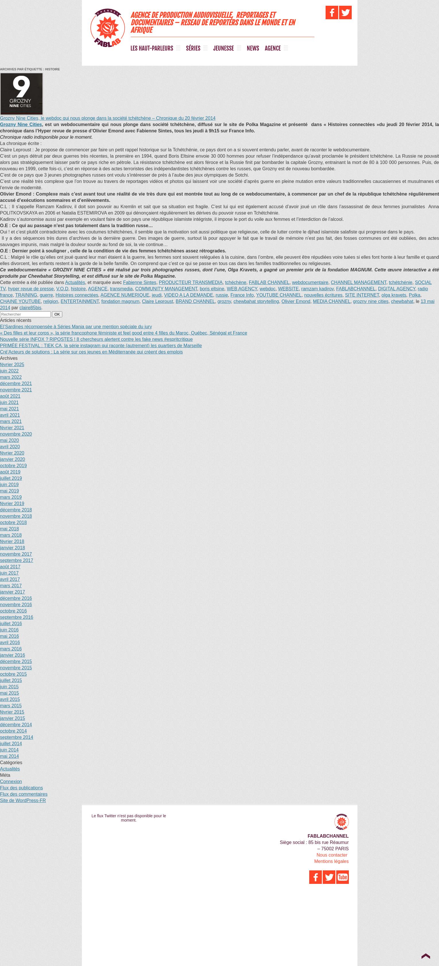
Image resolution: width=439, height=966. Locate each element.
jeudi (157, 295)
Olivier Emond (296, 301)
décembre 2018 (16, 509)
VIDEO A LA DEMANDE (188, 295)
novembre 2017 (16, 554)
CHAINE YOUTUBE (20, 301)
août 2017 (10, 566)
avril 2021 (10, 415)
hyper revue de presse (31, 288)
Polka (414, 295)
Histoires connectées (77, 295)
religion (50, 301)
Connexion (11, 781)
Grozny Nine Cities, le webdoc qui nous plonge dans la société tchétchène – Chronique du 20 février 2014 (108, 118)
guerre (46, 295)
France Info (242, 295)
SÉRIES (193, 48)
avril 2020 (10, 446)
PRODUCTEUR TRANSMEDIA (191, 282)
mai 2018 (9, 528)
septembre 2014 (16, 737)
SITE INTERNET (362, 295)
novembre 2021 (16, 389)
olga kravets (394, 295)
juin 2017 (9, 573)
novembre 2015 (16, 667)
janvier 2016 (12, 655)
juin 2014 (9, 749)
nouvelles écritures (323, 295)
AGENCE (273, 48)
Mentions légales (331, 861)
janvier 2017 (12, 592)
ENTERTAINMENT (80, 301)
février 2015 (12, 712)
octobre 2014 (13, 731)
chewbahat (402, 301)
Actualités (75, 282)
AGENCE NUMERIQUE (124, 295)
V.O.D (62, 288)
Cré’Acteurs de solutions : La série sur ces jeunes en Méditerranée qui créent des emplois (91, 351)
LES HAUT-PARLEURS (152, 48)
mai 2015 (9, 693)
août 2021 (10, 396)
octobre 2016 (13, 610)
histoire (78, 288)
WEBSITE (288, 288)
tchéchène (235, 282)
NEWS (253, 48)
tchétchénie (400, 282)
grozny (224, 301)
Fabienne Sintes (139, 282)
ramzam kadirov (317, 288)
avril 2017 (10, 579)
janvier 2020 (12, 459)
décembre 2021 (16, 383)
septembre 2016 (16, 617)
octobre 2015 (13, 674)
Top (425, 956)
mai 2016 (9, 636)
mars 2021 (11, 421)
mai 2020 (9, 440)
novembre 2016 (16, 604)
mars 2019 (11, 497)
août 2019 (10, 472)
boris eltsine (212, 288)
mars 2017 (11, 585)
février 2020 (12, 453)
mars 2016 (11, 648)
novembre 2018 (16, 516)
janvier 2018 (12, 547)
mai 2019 (9, 490)
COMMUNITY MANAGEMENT (166, 288)
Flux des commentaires (23, 794)
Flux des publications (21, 787)
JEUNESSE (223, 48)
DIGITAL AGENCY (396, 288)
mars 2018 (11, 535)
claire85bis (30, 307)
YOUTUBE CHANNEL (278, 295)
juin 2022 (9, 370)
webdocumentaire (310, 282)
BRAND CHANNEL (195, 301)
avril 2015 (10, 699)
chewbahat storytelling (256, 301)
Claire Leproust (157, 301)
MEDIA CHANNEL (332, 301)
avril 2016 (10, 642)
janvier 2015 (12, 718)
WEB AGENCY (242, 288)
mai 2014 (9, 756)
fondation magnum (120, 301)
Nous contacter (331, 855)
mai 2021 (9, 408)
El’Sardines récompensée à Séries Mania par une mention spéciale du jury (76, 326)
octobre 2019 (13, 465)
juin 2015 (9, 686)
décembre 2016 (16, 598)
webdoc (267, 288)
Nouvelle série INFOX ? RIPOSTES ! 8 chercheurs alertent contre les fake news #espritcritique (96, 339)
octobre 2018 (13, 522)
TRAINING (26, 295)
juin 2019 (9, 484)
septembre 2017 (16, 560)
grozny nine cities (371, 301)
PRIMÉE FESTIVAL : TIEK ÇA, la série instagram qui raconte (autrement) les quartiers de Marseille (101, 345)
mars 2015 (11, 705)
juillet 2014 (11, 743)
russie (222, 295)
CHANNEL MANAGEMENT (358, 282)
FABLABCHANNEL (356, 288)
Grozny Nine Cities (21, 124)
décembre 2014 (16, 724)
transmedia (121, 288)
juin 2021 (9, 402)
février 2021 (12, 427)
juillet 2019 (11, 478)
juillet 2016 (11, 623)
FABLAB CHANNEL (269, 282)
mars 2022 (11, 377)
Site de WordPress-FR (23, 800)
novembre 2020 (16, 434)
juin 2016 (9, 629)
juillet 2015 (11, 680)
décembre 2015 (16, 661)
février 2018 (12, 541)
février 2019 (12, 503)
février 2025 (12, 364)
